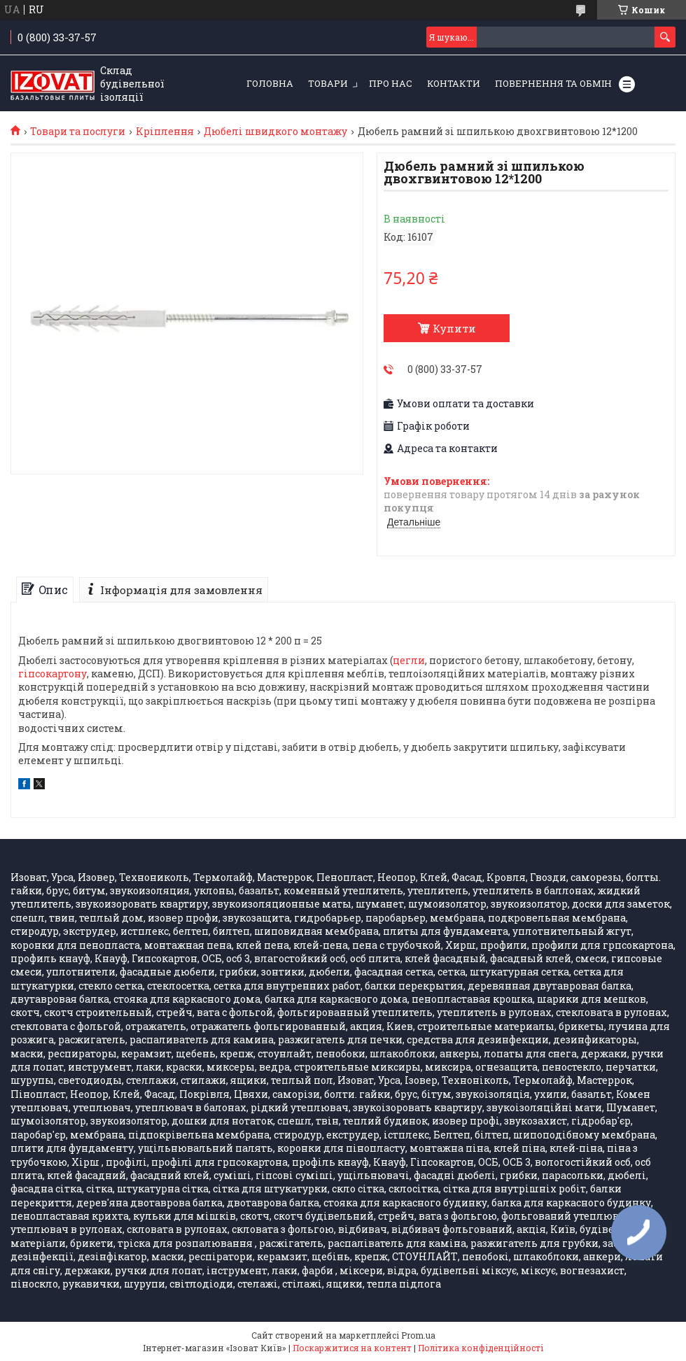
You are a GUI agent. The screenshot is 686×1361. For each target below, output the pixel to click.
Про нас (390, 83)
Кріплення (165, 131)
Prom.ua (418, 1335)
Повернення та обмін (553, 83)
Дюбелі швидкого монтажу (275, 131)
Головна (269, 83)
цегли (409, 660)
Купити (454, 328)
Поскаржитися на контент (352, 1347)
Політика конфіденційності (480, 1347)
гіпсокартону (52, 673)
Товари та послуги (77, 131)
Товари (328, 83)
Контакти (453, 83)
